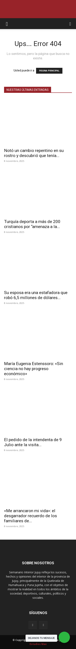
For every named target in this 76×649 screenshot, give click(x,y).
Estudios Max (38, 644)
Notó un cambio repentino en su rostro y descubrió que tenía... (34, 153)
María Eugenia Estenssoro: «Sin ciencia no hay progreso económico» (33, 368)
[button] (6, 23)
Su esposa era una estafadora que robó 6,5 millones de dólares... (35, 295)
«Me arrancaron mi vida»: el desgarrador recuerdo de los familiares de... (30, 515)
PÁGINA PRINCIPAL (49, 70)
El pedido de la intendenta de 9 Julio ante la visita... (33, 442)
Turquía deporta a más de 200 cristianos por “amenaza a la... (32, 224)
